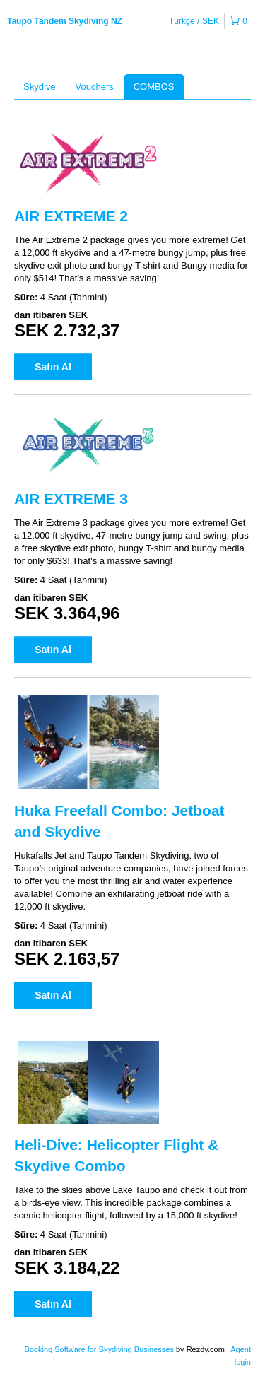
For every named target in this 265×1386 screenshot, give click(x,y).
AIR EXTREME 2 (71, 216)
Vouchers (95, 86)
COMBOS (154, 86)
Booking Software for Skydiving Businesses (100, 1349)
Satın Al (53, 366)
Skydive (39, 86)
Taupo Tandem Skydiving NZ (64, 21)
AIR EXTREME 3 (71, 499)
